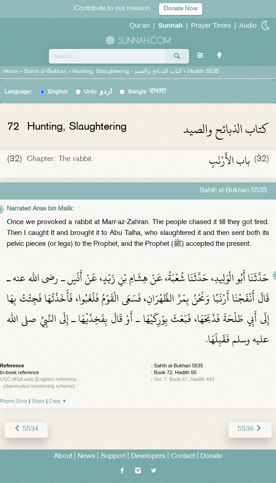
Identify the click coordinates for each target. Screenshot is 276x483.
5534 (26, 429)
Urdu (98, 91)
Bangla (147, 91)
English (58, 91)
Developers (148, 456)
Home (10, 71)
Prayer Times (211, 25)
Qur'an (140, 25)
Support (113, 456)
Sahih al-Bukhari (45, 71)
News (86, 456)
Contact (183, 456)
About (63, 456)
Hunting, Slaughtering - (128, 71)
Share (38, 401)
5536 (249, 429)
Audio (248, 25)
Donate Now (181, 9)
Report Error (14, 401)
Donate (211, 456)
